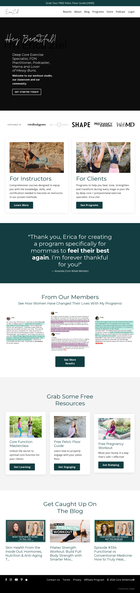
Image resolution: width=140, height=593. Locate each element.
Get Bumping (111, 465)
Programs (98, 11)
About (77, 11)
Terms (66, 579)
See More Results (70, 361)
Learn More (21, 205)
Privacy (77, 579)
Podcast (120, 11)
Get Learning (22, 467)
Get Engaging (67, 467)
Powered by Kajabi (126, 588)
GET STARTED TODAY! (27, 91)
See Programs (89, 205)
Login (131, 11)
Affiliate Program (94, 579)
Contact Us (53, 579)
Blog (87, 11)
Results (67, 11)
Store (110, 11)
